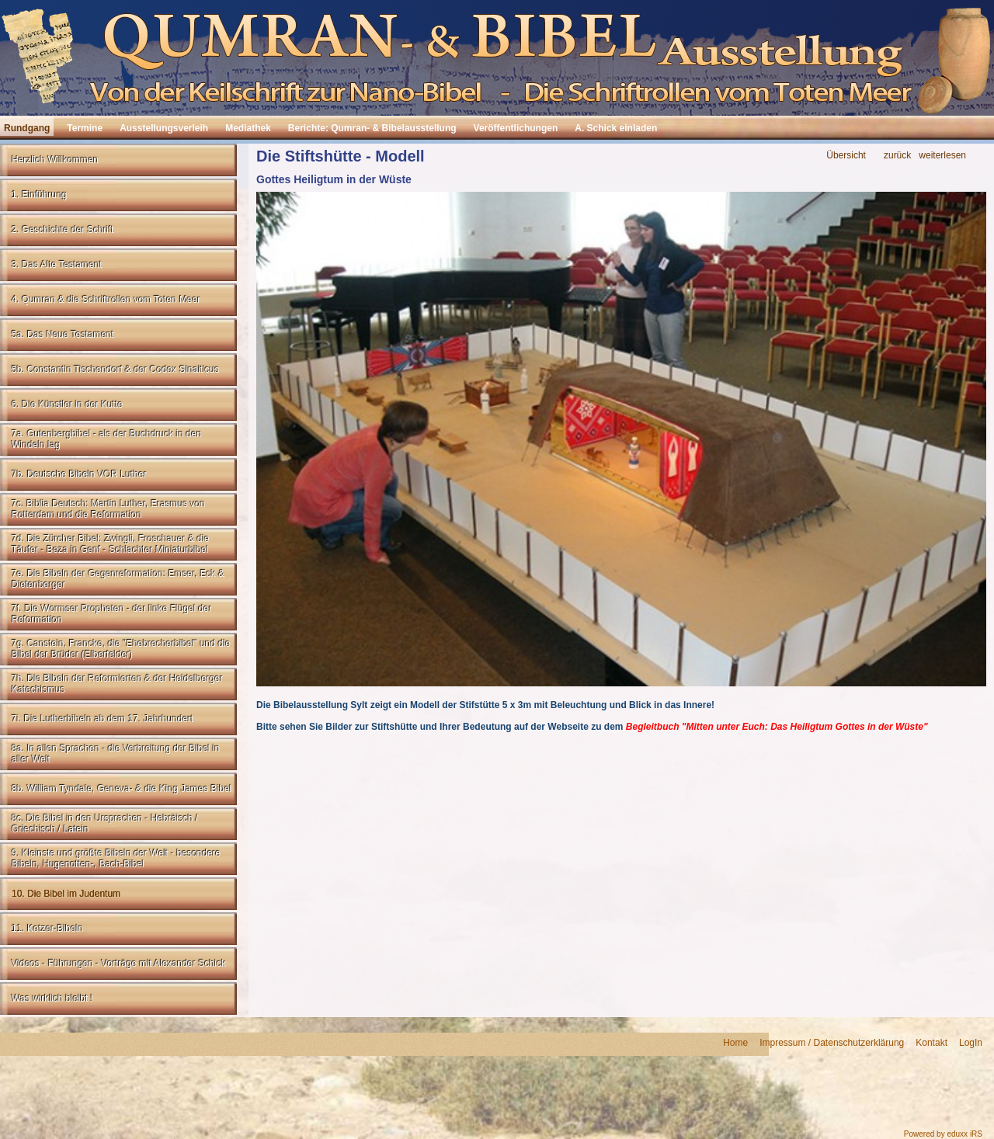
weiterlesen (942, 156)
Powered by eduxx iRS (943, 1134)
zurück (897, 156)
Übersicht (846, 156)
